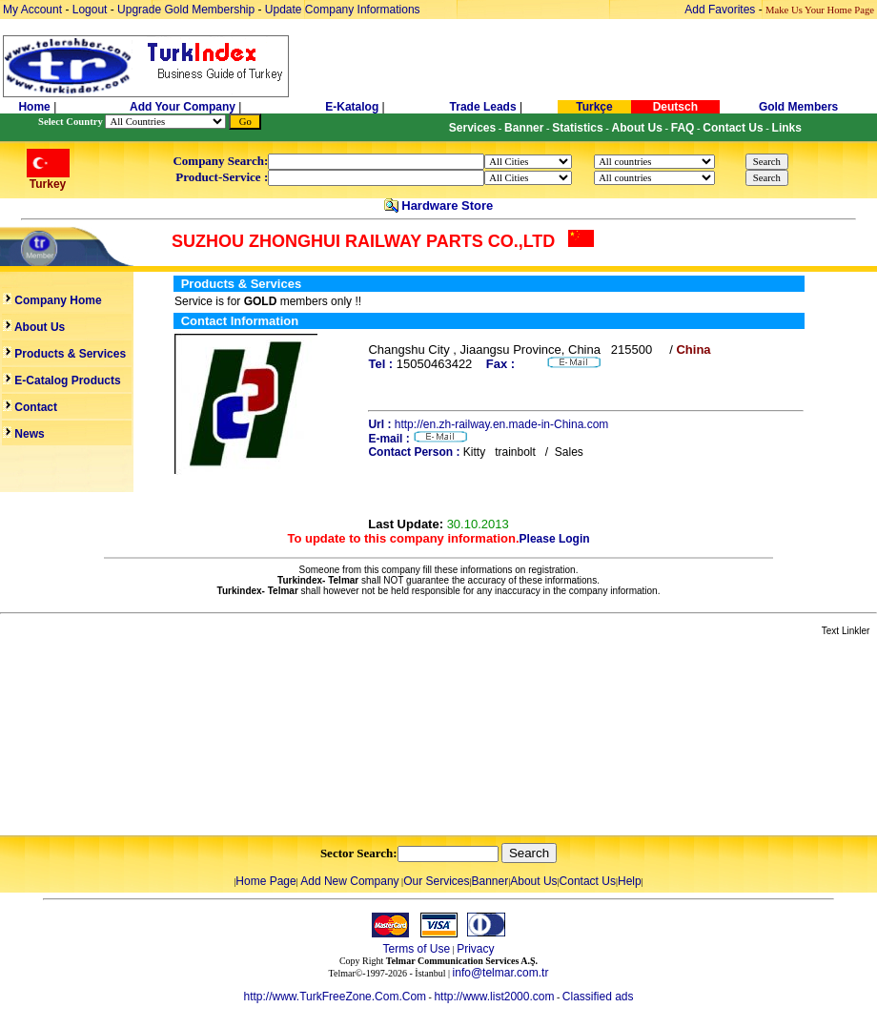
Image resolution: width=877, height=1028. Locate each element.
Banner (490, 881)
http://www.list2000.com (494, 996)
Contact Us (588, 881)
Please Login (555, 538)
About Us (533, 881)
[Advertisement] (226, 737)
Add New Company (349, 881)
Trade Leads (483, 106)
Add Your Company (184, 106)
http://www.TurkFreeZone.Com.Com (334, 996)
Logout (90, 9)
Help (630, 881)
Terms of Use (416, 949)
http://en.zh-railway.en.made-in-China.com (502, 424)
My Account (34, 9)
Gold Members (798, 106)
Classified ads (598, 996)
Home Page (265, 881)
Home (35, 106)
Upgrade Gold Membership (187, 9)
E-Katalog (351, 106)
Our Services (436, 881)
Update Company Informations (342, 9)
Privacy (475, 949)
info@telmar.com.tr (501, 972)
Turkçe (594, 106)
